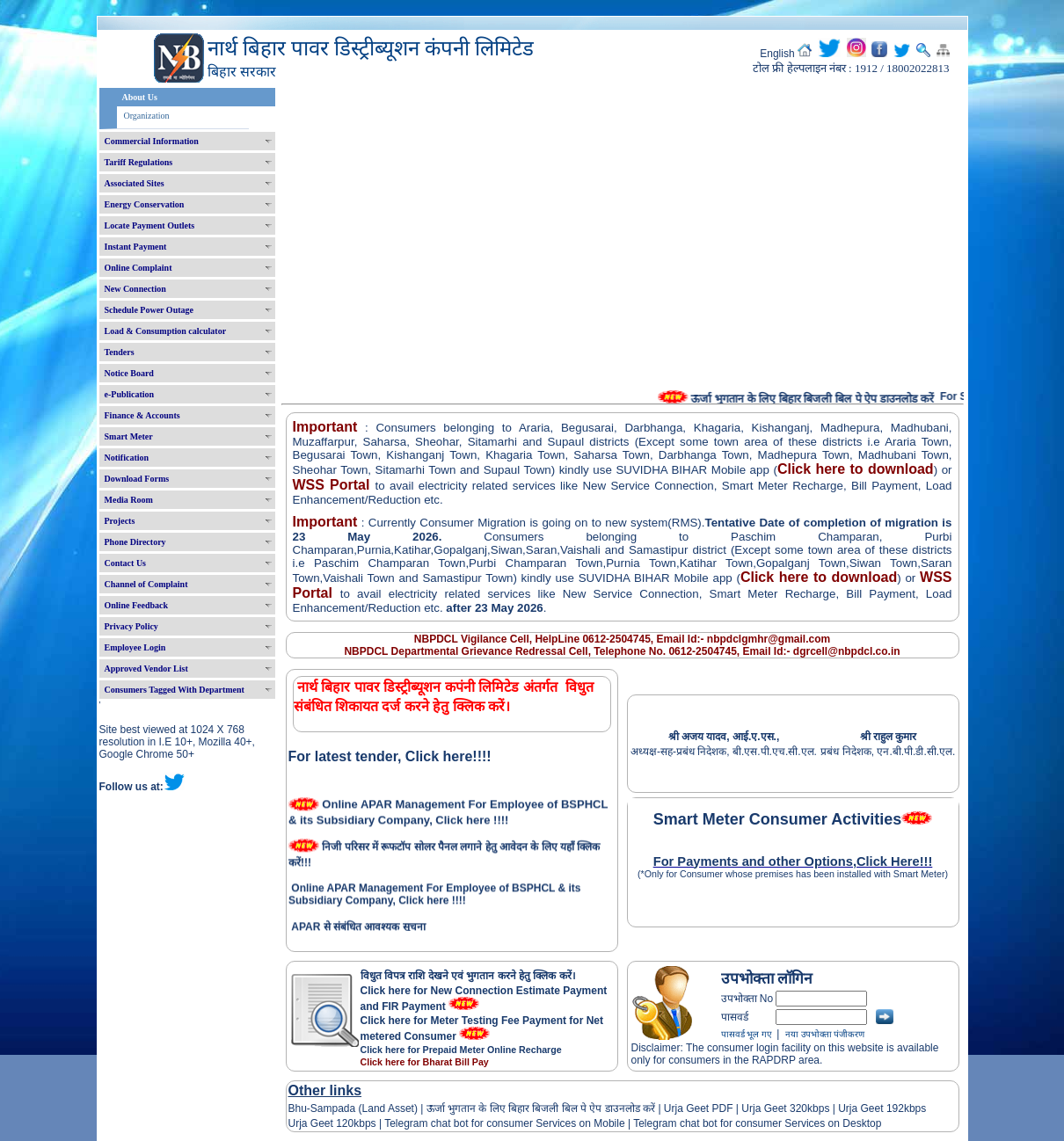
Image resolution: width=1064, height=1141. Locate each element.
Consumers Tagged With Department (174, 689)
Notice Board (129, 373)
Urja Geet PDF (698, 1108)
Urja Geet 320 (774, 1108)
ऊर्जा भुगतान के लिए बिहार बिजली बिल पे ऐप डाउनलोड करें (540, 1108)
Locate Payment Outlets (150, 225)
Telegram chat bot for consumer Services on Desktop (757, 1123)
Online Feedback (137, 605)
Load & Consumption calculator (166, 331)
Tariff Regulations (139, 162)
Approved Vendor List (146, 668)
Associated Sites (134, 183)
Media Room (129, 500)
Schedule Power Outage (149, 310)
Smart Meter (129, 436)
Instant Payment (136, 246)
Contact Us (126, 563)
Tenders (120, 352)
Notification (127, 457)
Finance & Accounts (142, 415)
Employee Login (135, 647)
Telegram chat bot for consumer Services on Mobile (504, 1123)
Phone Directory (135, 542)
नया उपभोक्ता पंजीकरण (824, 1034)
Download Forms (137, 478)
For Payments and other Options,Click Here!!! (793, 861)
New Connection (135, 289)
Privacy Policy (131, 626)
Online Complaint (138, 268)
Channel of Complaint (146, 584)
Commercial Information (152, 141)
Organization (147, 115)
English (777, 53)
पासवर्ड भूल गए (746, 1034)
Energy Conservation (145, 204)
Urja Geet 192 (869, 1108)
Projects (120, 521)
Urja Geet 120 (321, 1123)
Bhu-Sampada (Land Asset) (353, 1108)
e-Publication (130, 394)
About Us (139, 97)
